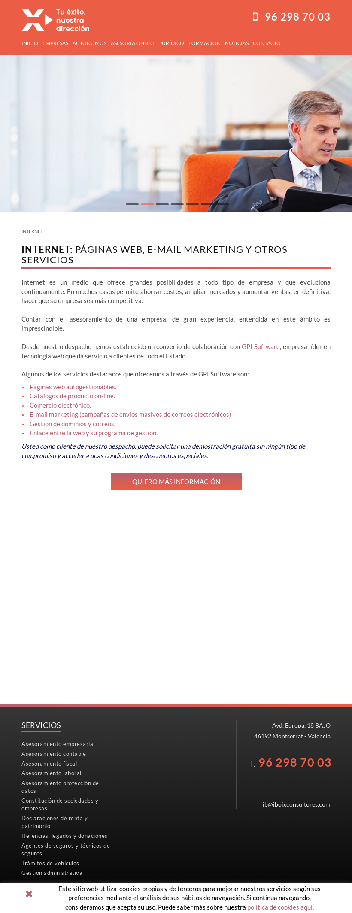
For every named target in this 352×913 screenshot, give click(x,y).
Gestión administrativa (51, 872)
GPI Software (261, 346)
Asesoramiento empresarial (58, 743)
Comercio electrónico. (60, 405)
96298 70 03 (298, 16)
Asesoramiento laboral (51, 773)
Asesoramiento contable (53, 753)
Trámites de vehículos (50, 863)
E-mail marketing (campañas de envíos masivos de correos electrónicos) (130, 414)
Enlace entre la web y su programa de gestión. (94, 433)
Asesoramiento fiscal (49, 763)
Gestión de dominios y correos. (72, 424)
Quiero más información (176, 481)
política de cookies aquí (280, 907)
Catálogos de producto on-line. (72, 396)
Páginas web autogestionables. (73, 387)
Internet (32, 231)
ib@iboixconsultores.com (297, 804)
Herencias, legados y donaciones (64, 835)
